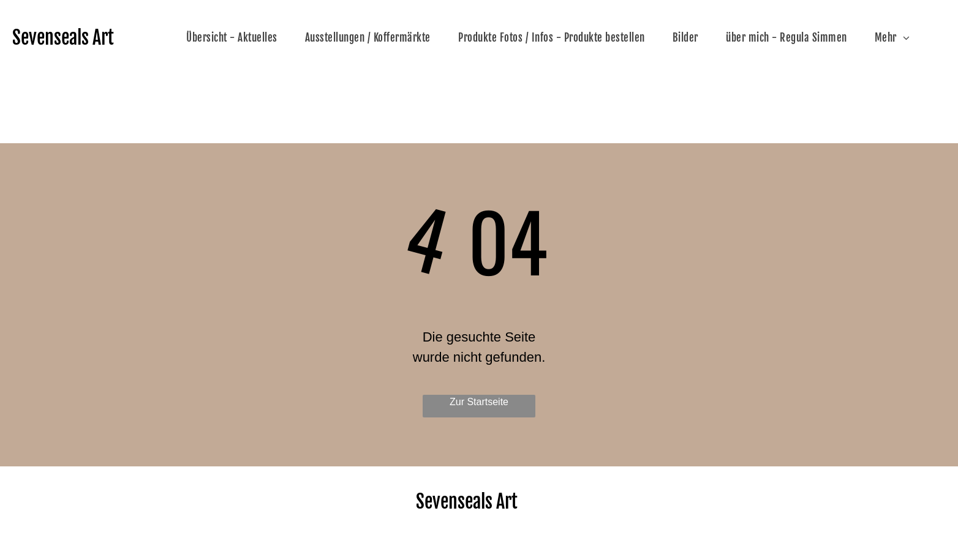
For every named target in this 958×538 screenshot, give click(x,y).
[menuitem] (236, 38)
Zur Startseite (479, 402)
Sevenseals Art (63, 37)
